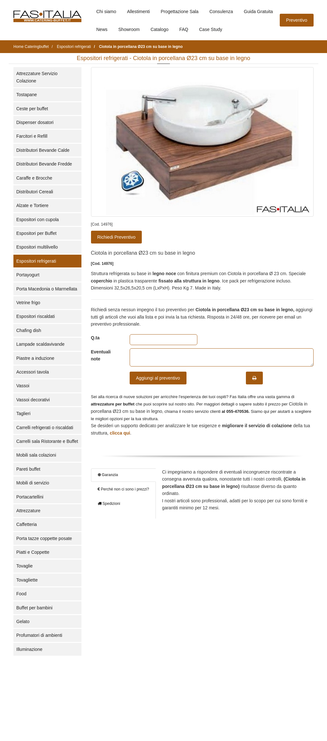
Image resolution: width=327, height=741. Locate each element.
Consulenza (221, 11)
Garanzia (108, 475)
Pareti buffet (28, 469)
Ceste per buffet (32, 108)
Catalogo (159, 29)
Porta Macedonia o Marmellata (46, 288)
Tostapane (26, 94)
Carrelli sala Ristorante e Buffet (47, 441)
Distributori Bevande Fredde (44, 163)
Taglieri (23, 413)
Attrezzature (28, 510)
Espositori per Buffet (36, 233)
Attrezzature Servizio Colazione (36, 77)
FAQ (183, 29)
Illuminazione (29, 649)
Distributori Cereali (34, 191)
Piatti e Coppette (32, 552)
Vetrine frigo (28, 302)
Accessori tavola (32, 371)
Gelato (22, 621)
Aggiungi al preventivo (158, 378)
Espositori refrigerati (36, 261)
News (102, 29)
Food (21, 593)
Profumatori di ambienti (39, 635)
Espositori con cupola (37, 219)
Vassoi (22, 385)
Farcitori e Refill (31, 136)
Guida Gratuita (258, 11)
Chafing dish (28, 330)
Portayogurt (27, 274)
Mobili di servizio (32, 482)
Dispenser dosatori (35, 122)
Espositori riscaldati (35, 316)
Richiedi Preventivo (116, 237)
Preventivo (296, 20)
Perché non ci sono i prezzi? (123, 489)
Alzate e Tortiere (32, 205)
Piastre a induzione (35, 358)
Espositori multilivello (37, 247)
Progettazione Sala (179, 11)
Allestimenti (138, 11)
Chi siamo (106, 11)
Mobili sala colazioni (36, 455)
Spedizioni (109, 503)
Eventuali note (101, 355)
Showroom (129, 29)
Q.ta (95, 337)
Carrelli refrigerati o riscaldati (44, 427)
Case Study (210, 29)
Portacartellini (29, 496)
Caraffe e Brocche (34, 178)
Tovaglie (24, 565)
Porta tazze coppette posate (44, 538)
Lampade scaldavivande (40, 344)
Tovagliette (27, 580)
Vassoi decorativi (33, 399)
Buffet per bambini (34, 607)
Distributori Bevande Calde (43, 150)
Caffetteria (26, 524)
